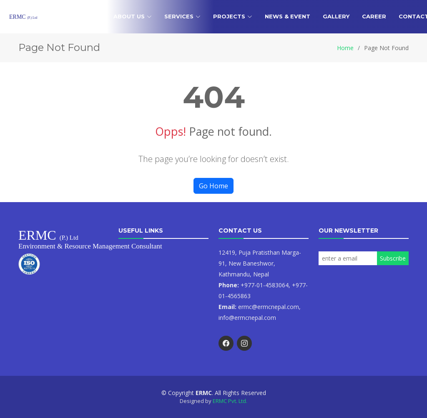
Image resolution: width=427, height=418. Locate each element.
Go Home (213, 185)
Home (92, 16)
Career (374, 16)
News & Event (287, 16)
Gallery (336, 16)
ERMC (23, 17)
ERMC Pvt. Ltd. (230, 401)
